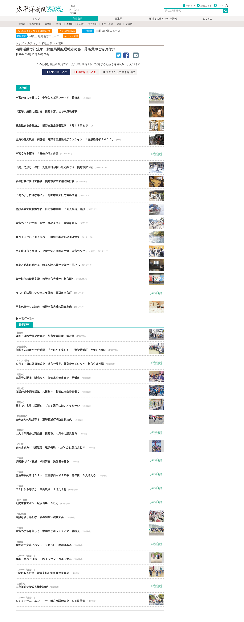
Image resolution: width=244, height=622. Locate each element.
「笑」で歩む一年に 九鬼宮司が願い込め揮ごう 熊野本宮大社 (90, 167)
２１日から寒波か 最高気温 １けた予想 (90, 488)
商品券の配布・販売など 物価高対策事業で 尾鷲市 (90, 376)
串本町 (59, 24)
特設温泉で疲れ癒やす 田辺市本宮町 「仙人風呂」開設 (90, 209)
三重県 (118, 18)
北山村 (80, 24)
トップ (36, 18)
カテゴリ (32, 43)
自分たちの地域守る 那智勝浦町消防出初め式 (90, 418)
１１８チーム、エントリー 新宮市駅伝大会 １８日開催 (90, 599)
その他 (128, 24)
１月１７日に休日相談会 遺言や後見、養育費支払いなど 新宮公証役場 (90, 362)
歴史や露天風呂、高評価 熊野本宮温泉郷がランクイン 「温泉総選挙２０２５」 (90, 139)
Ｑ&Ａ (218, 5)
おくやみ (208, 18)
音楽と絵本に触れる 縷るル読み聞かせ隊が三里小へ (90, 265)
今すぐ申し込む (56, 72)
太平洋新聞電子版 (37, 9)
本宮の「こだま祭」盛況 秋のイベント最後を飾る (90, 223)
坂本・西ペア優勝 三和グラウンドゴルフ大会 (90, 558)
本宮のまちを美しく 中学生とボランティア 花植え (90, 98)
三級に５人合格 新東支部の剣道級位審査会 (90, 571)
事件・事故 (107, 24)
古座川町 (92, 24)
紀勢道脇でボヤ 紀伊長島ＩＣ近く (90, 502)
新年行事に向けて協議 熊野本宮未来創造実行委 (90, 181)
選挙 (119, 24)
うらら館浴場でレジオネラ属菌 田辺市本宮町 (90, 293)
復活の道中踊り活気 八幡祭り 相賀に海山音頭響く (90, 390)
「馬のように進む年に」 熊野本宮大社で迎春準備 (90, 195)
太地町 (48, 24)
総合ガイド (204, 5)
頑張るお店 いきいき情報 (163, 18)
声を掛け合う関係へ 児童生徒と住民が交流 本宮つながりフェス (90, 251)
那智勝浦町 (35, 24)
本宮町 (70, 24)
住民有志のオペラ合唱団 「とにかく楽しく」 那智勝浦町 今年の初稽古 (90, 348)
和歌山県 (77, 18)
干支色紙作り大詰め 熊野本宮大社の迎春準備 (90, 307)
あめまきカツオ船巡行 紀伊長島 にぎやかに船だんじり (90, 446)
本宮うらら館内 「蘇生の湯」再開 (90, 153)
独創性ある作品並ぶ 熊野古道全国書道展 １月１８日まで (90, 126)
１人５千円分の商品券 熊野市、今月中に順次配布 (90, 432)
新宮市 (21, 24)
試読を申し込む (85, 72)
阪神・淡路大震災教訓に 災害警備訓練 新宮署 (90, 334)
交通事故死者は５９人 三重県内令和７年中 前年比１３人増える (90, 474)
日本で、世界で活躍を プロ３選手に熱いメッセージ (90, 404)
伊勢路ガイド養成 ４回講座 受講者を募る (90, 460)
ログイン (189, 5)
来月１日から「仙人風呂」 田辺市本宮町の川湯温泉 (90, 237)
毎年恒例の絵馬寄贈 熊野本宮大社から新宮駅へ (90, 279)
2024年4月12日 (28, 54)
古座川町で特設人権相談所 (90, 585)
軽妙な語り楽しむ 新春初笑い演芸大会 (90, 516)
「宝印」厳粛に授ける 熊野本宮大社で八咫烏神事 (90, 112)
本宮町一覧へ (25, 318)
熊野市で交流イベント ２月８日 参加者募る (90, 544)
